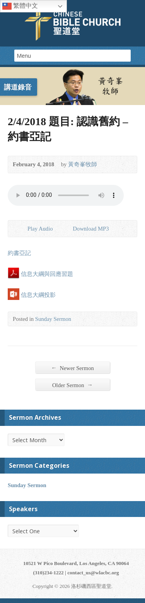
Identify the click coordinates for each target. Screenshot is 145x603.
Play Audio (21, 228)
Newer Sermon (72, 368)
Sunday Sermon (53, 319)
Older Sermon (72, 385)
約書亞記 (19, 253)
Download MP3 (91, 229)
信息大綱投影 (32, 295)
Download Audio (66, 228)
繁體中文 (20, 6)
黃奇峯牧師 (82, 164)
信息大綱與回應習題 (40, 274)
